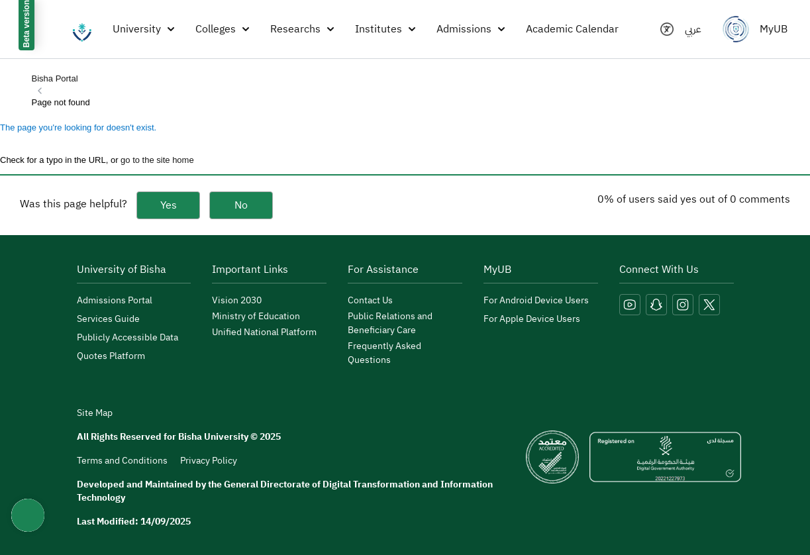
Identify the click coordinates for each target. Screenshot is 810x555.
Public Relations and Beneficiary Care (390, 323)
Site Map (95, 413)
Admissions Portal (114, 300)
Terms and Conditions (122, 461)
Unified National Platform (264, 332)
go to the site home (157, 160)
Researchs (302, 29)
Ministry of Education (256, 316)
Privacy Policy (208, 461)
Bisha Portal (55, 78)
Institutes (385, 29)
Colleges (222, 29)
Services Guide (108, 319)
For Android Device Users (536, 300)
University (143, 29)
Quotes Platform (111, 356)
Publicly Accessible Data (127, 337)
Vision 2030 (237, 300)
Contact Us (370, 300)
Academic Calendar (572, 29)
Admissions (470, 29)
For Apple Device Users (531, 319)
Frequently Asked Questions (384, 353)
